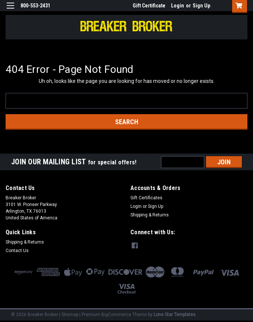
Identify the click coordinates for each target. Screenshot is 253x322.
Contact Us (17, 250)
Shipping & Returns (149, 215)
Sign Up (201, 6)
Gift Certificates (146, 197)
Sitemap (69, 314)
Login (177, 6)
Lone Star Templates (175, 314)
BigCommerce (116, 314)
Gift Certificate (149, 6)
